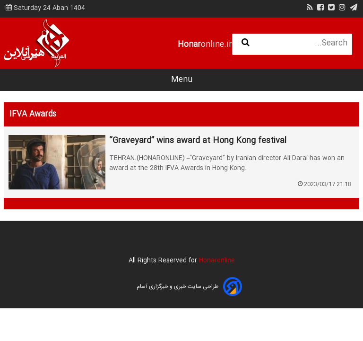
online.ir (205, 44)
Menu (181, 79)
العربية (58, 57)
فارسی (29, 57)
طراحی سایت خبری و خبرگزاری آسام (177, 286)
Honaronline (217, 260)
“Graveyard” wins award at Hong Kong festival (197, 141)
